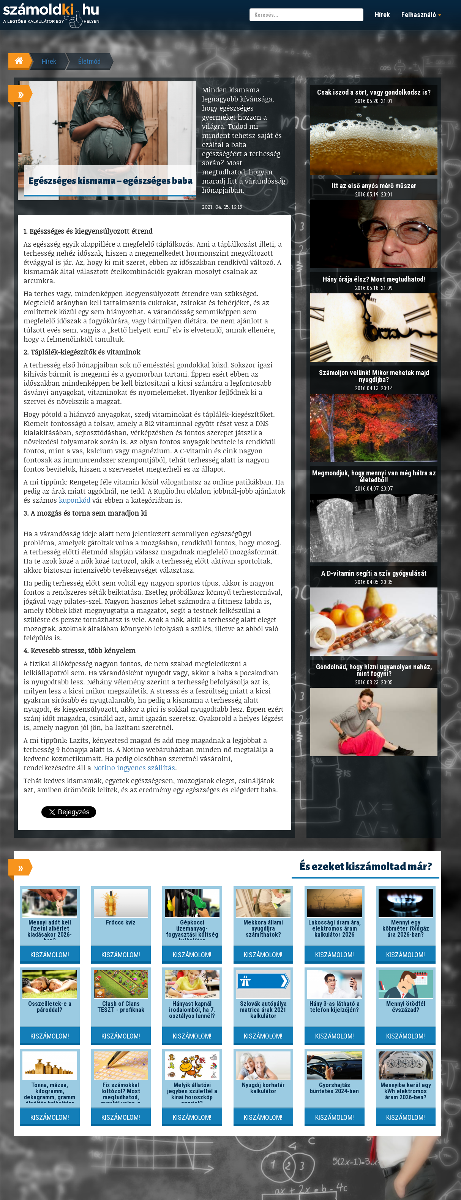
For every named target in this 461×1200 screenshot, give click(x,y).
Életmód (89, 61)
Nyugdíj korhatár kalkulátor (263, 1088)
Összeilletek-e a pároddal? (49, 1006)
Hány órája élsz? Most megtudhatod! (374, 279)
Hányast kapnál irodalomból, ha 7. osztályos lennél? (192, 1010)
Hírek (382, 15)
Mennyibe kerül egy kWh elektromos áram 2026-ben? (405, 1091)
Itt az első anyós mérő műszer (374, 186)
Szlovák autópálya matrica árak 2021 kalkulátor (263, 1010)
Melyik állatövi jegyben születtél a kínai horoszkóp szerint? (192, 1094)
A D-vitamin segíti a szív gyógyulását (373, 573)
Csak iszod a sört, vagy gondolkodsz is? (374, 92)
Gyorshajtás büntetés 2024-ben (334, 1088)
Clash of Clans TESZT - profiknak (120, 1006)
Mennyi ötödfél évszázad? (405, 1006)
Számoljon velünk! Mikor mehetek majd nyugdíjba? (374, 376)
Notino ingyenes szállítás (134, 768)
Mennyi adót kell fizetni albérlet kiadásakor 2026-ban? (49, 931)
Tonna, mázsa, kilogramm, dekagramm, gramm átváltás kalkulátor (49, 1094)
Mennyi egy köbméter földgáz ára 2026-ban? (405, 928)
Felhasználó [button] (421, 15)
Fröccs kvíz (121, 922)
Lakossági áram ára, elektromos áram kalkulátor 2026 (334, 928)
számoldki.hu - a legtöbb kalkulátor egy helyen (51, 16)
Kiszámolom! (49, 955)
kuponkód (74, 500)
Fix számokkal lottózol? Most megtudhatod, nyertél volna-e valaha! (121, 1097)
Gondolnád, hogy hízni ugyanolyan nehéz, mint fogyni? (374, 670)
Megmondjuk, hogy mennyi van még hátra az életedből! (374, 476)
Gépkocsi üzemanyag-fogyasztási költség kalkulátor (192, 931)
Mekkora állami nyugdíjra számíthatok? (263, 928)
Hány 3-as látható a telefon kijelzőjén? (334, 1006)
